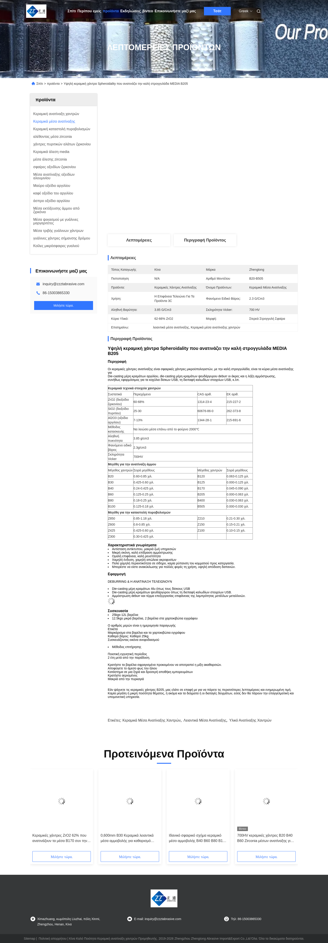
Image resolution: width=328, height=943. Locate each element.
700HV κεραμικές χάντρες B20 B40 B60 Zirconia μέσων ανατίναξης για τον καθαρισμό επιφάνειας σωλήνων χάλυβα (266, 839)
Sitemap (29, 938)
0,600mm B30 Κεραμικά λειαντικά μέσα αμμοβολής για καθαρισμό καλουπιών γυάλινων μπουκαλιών (127, 839)
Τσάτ (217, 11)
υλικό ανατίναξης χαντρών (250, 720)
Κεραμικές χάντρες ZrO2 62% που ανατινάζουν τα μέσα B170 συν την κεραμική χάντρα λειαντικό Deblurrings (59, 839)
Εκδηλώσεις (130, 11)
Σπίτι (72, 11)
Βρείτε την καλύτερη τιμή (227, 219)
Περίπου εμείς (89, 11)
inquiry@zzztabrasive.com (63, 284)
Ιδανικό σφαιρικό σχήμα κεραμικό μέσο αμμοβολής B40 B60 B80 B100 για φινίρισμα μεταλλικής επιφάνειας (198, 839)
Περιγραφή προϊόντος (205, 240)
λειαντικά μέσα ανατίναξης (204, 720)
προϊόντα (111, 11)
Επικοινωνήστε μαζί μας (175, 11)
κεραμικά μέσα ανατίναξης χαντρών (151, 720)
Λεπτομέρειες (139, 240)
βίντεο (147, 11)
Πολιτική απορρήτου (52, 938)
